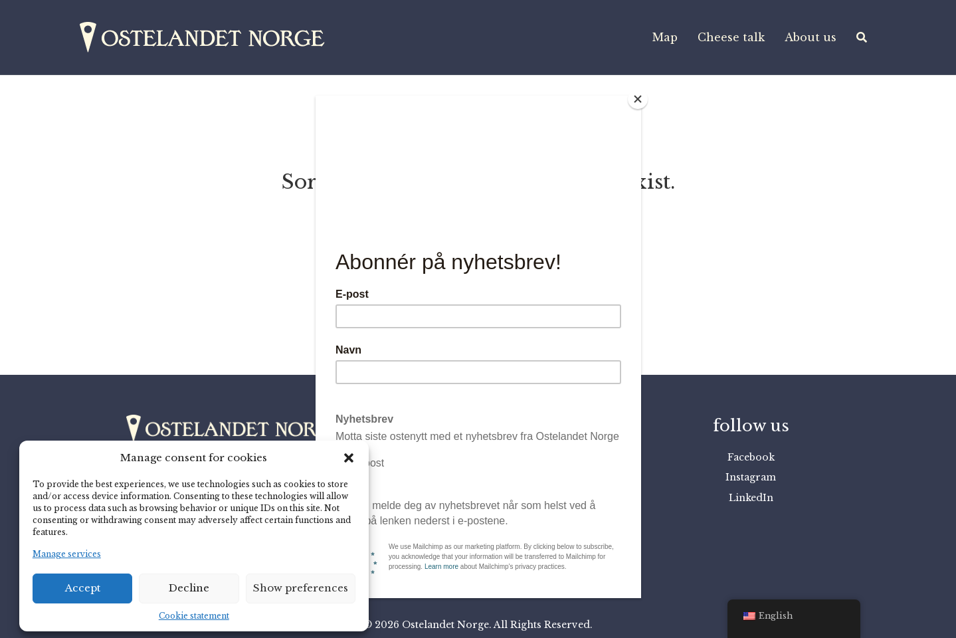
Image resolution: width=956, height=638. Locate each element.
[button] (348, 458)
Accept (82, 588)
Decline (189, 588)
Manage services (67, 554)
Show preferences (300, 588)
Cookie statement (194, 616)
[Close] (638, 99)
